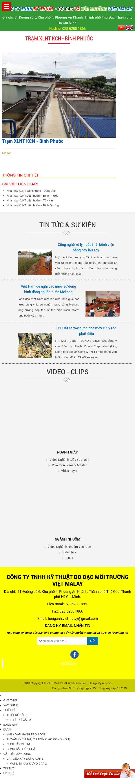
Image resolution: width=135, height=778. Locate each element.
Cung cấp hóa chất (22, 749)
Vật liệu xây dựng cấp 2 (28, 763)
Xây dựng (10, 705)
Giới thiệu (10, 700)
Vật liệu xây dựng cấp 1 (25, 758)
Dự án (7, 729)
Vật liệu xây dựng (17, 753)
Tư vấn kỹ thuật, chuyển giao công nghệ (38, 739)
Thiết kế (9, 710)
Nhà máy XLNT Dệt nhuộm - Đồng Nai (31, 190)
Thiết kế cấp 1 (17, 715)
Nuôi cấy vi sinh (19, 744)
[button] (6, 6)
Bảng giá (10, 724)
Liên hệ (8, 773)
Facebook (68, 663)
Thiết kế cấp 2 (20, 719)
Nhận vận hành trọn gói (26, 734)
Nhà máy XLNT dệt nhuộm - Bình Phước (32, 195)
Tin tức (9, 768)
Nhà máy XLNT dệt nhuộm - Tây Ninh (31, 200)
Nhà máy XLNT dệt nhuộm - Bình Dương (33, 205)
